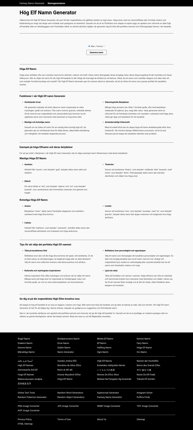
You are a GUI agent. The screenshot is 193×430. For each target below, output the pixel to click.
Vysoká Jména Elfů (67, 361)
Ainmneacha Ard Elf (28, 369)
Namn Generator (65, 352)
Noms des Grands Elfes (148, 365)
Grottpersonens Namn (68, 338)
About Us (101, 419)
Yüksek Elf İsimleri (146, 379)
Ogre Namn (102, 352)
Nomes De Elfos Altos (108, 374)
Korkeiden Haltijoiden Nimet (111, 365)
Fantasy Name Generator (109, 397)
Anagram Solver (145, 392)
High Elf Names (25, 365)
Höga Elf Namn (144, 347)
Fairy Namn (142, 343)
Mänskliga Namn (26, 352)
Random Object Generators (70, 397)
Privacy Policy (25, 419)
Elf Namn (101, 343)
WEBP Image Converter (108, 406)
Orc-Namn (142, 352)
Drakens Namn (25, 343)
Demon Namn (144, 338)
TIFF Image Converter (147, 406)
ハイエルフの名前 (106, 370)
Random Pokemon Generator (32, 397)
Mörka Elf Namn (105, 338)
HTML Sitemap (25, 423)
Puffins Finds (143, 397)
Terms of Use (64, 419)
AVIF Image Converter (29, 410)
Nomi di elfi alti (64, 369)
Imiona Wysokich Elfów (69, 374)
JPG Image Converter (68, 406)
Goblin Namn (63, 347)
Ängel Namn (24, 338)
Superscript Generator (108, 392)
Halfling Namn (104, 347)
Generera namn (96, 52)
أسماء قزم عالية (25, 361)
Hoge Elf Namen (26, 374)
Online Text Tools (26, 392)
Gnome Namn (25, 347)
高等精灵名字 (24, 383)
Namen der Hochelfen (148, 361)
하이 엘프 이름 (144, 370)
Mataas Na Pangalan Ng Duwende (114, 379)
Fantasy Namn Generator (32, 3)
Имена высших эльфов (30, 379)
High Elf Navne (104, 361)
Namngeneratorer (56, 3)
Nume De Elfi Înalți (146, 374)
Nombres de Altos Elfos (69, 365)
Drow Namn (63, 343)
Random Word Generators (70, 392)
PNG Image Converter (29, 406)
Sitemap (141, 419)
